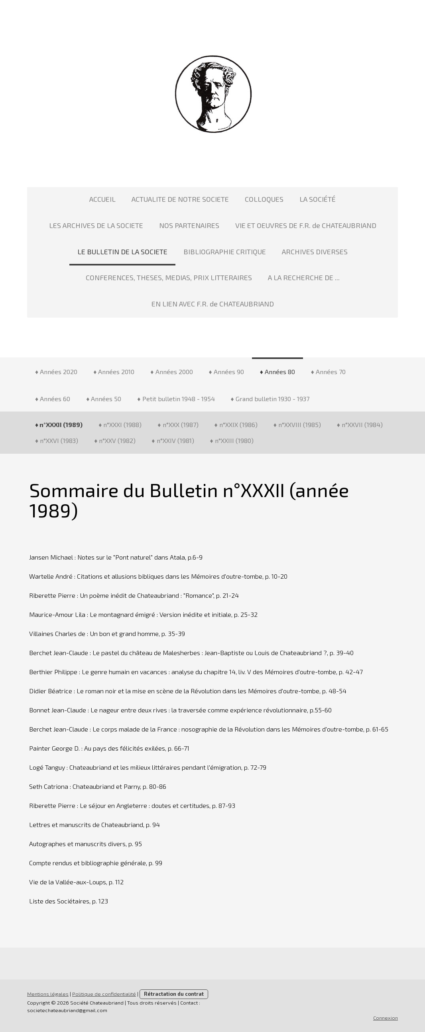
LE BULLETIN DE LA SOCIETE (122, 251)
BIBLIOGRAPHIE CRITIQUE (224, 251)
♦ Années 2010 (113, 371)
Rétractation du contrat (174, 994)
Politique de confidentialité (104, 994)
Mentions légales (48, 994)
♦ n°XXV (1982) (115, 440)
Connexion (385, 1017)
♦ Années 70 (328, 371)
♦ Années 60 (52, 398)
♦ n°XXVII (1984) (360, 424)
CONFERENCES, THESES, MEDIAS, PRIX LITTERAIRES (169, 277)
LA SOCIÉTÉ (317, 199)
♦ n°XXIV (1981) (173, 440)
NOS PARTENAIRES (189, 225)
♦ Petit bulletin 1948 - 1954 (175, 398)
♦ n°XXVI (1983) (56, 440)
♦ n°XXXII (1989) (59, 424)
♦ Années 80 (277, 371)
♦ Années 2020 (56, 371)
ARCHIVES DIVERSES (315, 251)
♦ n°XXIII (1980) (232, 440)
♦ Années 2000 (171, 371)
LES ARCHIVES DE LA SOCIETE (96, 225)
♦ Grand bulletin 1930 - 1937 (270, 398)
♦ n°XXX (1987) (177, 424)
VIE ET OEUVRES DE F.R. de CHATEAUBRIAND (305, 225)
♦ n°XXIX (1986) (236, 424)
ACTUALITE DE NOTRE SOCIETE (180, 199)
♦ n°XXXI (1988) (120, 424)
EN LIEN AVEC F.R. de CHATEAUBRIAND (213, 303)
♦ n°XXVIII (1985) (297, 424)
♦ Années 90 (226, 371)
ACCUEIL (102, 199)
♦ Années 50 (103, 398)
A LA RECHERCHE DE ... (304, 277)
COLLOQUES (264, 199)
